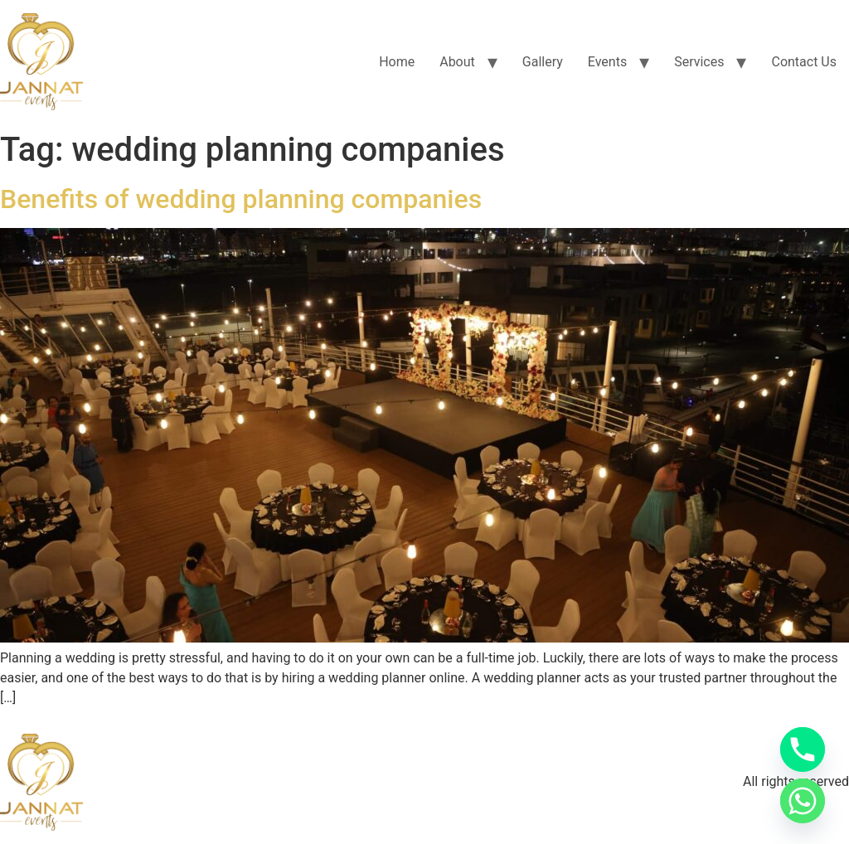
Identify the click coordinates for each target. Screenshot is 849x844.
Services (699, 62)
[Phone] (802, 749)
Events (607, 62)
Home (397, 62)
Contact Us (804, 62)
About (457, 62)
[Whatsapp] (802, 801)
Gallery (542, 62)
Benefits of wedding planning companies (241, 199)
